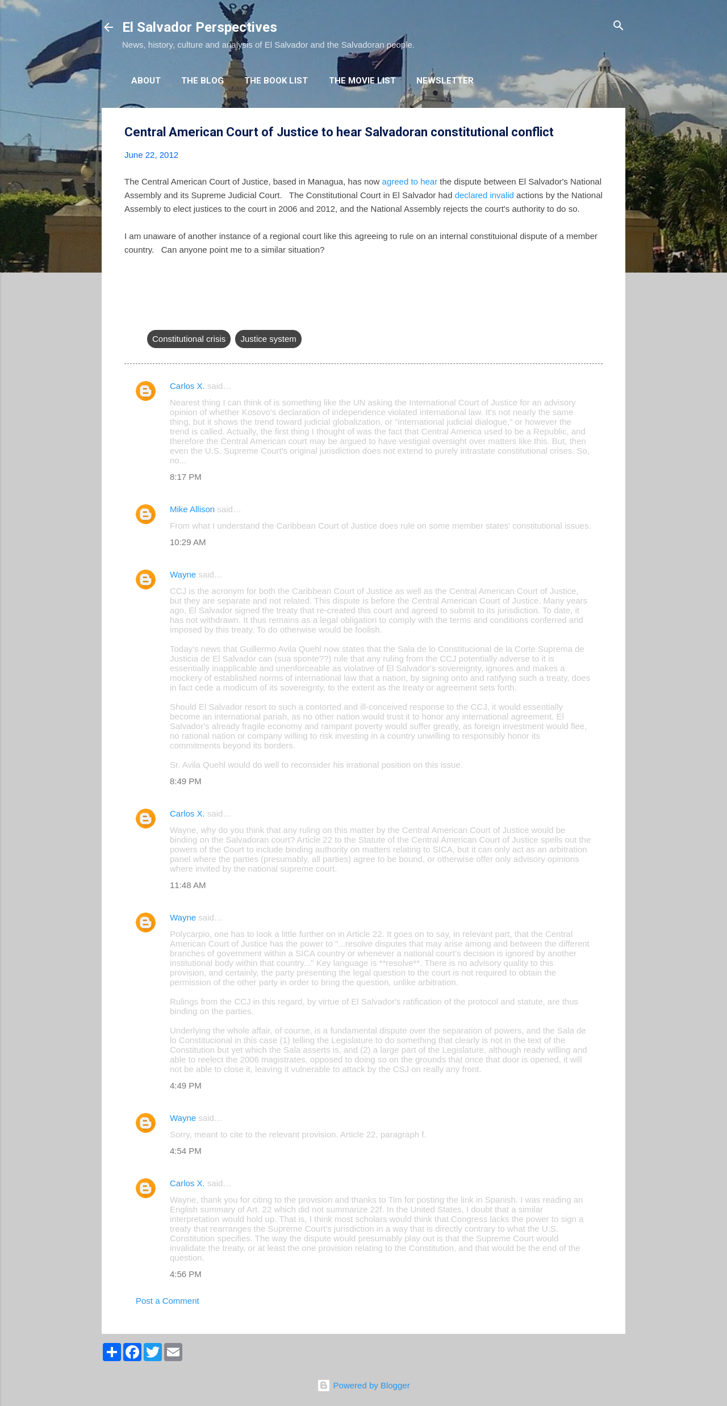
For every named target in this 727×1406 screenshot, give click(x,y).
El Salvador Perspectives (199, 27)
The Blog (202, 81)
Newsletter (445, 81)
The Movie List (362, 81)
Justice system (268, 339)
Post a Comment (167, 1300)
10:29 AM (188, 542)
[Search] (618, 26)
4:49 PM (186, 1085)
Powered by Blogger (363, 1385)
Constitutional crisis (188, 339)
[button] (596, 132)
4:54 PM (186, 1151)
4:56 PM (186, 1274)
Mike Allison (192, 509)
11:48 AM (188, 885)
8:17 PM (186, 477)
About (146, 81)
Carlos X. (187, 386)
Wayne (183, 574)
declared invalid (484, 195)
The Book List (276, 81)
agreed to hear (410, 181)
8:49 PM (186, 781)
